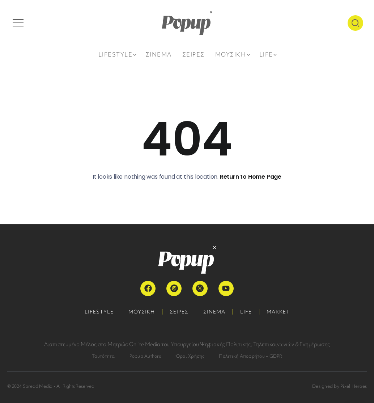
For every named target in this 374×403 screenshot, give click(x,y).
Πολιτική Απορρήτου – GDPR (250, 356)
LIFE (246, 311)
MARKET (278, 311)
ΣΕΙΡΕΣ (179, 311)
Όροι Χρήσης (190, 356)
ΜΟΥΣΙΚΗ (141, 311)
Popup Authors (145, 356)
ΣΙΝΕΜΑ (214, 311)
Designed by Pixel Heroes (339, 386)
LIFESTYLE (99, 311)
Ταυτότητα (103, 356)
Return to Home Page (250, 177)
